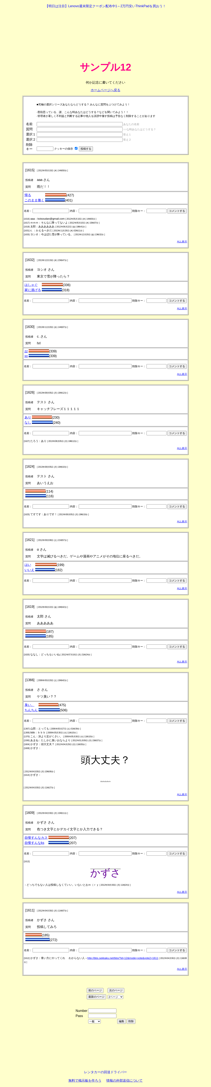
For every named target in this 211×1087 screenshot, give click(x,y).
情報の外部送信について (124, 1080)
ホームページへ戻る (105, 90)
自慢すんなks (34, 843)
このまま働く (34, 200)
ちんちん (31, 710)
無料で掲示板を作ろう (84, 1080)
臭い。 (29, 705)
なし (28, 422)
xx (26, 356)
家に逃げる (33, 290)
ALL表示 (182, 241)
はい (28, 564)
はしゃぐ (31, 285)
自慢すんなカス (36, 837)
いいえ (29, 570)
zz (26, 351)
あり (28, 417)
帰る (28, 195)
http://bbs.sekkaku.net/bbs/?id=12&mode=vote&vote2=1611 (122, 958)
